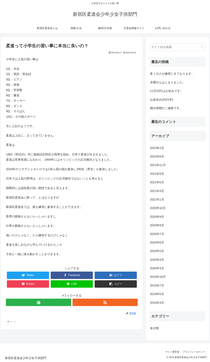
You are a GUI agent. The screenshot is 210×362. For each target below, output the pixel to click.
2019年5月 (157, 294)
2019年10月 (158, 276)
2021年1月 (157, 199)
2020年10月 (158, 208)
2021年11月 (158, 165)
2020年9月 (157, 216)
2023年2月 (157, 148)
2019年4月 (157, 302)
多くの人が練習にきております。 (172, 73)
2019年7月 (157, 285)
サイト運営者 (172, 352)
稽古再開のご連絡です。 (166, 108)
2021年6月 (157, 182)
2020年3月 (157, 268)
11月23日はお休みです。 (166, 91)
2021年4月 (157, 191)
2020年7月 (157, 234)
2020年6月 (157, 242)
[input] (177, 47)
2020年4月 (157, 259)
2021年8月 (157, 173)
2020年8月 (157, 225)
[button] (116, 284)
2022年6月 (157, 156)
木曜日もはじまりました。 (167, 82)
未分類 (154, 328)
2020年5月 (157, 251)
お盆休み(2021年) (161, 99)
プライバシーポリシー (194, 352)
